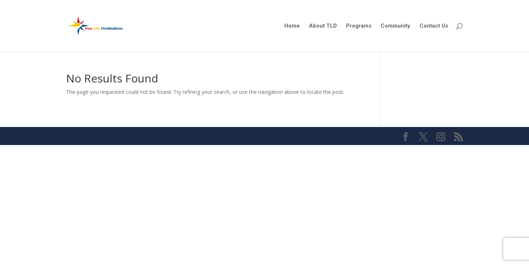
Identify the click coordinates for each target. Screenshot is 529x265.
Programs (358, 26)
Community (395, 26)
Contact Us (434, 26)
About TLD (323, 26)
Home (292, 26)
